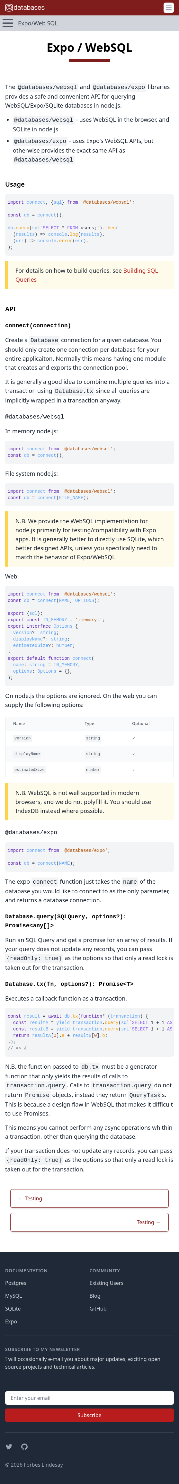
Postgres (15, 1282)
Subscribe (89, 1415)
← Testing (30, 1198)
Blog (95, 1295)
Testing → (149, 1222)
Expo (11, 1321)
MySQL (13, 1295)
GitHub (98, 1308)
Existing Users (107, 1282)
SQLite (13, 1308)
